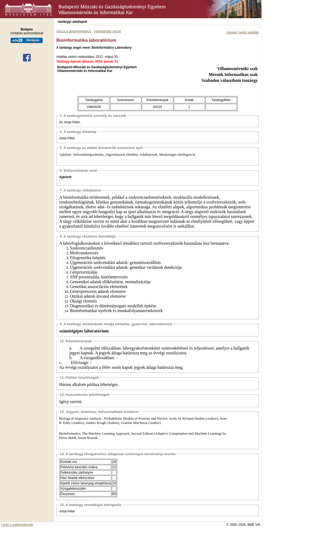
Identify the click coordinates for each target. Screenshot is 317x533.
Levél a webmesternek (17, 525)
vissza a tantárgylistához (73, 31)
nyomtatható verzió (107, 31)
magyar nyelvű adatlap (242, 32)
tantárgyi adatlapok (72, 22)
